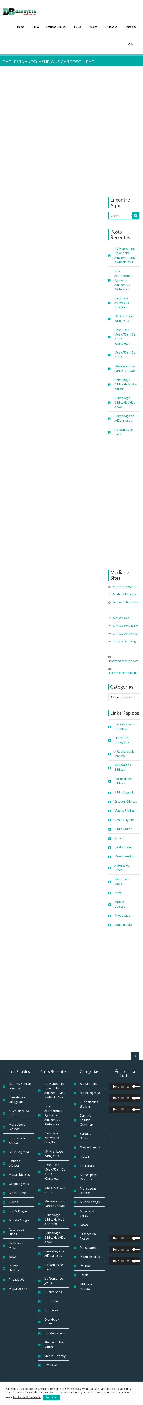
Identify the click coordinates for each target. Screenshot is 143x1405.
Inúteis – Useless (120, 904)
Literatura (87, 1165)
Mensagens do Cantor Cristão (124, 368)
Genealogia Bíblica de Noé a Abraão (125, 383)
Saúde (84, 1275)
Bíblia (35, 26)
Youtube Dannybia (123, 586)
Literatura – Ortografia (122, 739)
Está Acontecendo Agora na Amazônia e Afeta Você (123, 280)
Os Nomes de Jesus (53, 1280)
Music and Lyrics (87, 1213)
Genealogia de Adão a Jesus (124, 418)
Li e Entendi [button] (51, 1397)
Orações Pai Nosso (88, 1236)
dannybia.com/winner (125, 633)
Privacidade (122, 915)
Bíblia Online (123, 828)
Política (85, 1265)
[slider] (122, 1086)
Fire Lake (50, 1365)
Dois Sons (51, 1301)
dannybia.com (121, 617)
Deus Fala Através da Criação (121, 302)
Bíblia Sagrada (124, 792)
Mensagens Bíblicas (122, 767)
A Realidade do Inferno (124, 753)
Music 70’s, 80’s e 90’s (125, 354)
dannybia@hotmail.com (122, 672)
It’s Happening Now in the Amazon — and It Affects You (124, 255)
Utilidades (111, 26)
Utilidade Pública (86, 1286)
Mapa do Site (123, 924)
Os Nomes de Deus (123, 431)
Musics (92, 26)
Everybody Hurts (51, 1321)
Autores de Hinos (122, 867)
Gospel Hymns (124, 819)
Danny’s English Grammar (125, 726)
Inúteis (85, 1156)
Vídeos (132, 43)
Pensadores (88, 1247)
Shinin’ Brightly (55, 1355)
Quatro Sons (53, 1292)
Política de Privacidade (27, 1397)
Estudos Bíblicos (56, 26)
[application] (124, 1086)
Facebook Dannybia (124, 594)
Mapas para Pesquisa (88, 1176)
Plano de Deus (90, 1256)
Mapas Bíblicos (124, 810)
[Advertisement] (124, 131)
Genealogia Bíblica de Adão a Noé (124, 402)
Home (20, 26)
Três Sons (51, 1310)
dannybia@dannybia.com (123, 660)
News (77, 26)
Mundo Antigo (124, 856)
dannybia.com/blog (124, 641)
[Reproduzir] (114, 1086)
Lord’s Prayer (123, 847)
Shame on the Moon (54, 1344)
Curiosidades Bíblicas (123, 780)
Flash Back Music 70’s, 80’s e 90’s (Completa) (125, 336)
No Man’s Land (54, 1333)
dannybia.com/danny (125, 625)
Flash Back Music (121, 881)
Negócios (130, 26)
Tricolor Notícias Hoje (125, 602)
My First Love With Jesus (123, 318)
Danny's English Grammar (86, 1119)
